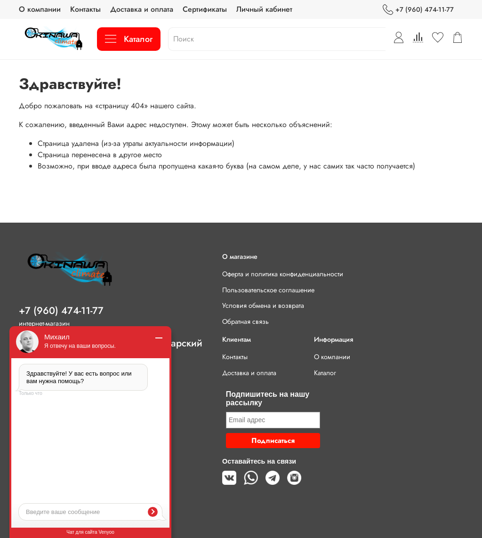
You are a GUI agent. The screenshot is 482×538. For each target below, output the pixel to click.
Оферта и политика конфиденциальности (282, 274)
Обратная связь (245, 321)
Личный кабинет (264, 9)
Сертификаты (205, 9)
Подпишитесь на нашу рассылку (267, 398)
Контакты (85, 9)
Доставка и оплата (141, 9)
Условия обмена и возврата (263, 305)
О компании (40, 9)
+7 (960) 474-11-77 (418, 10)
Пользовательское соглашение (268, 290)
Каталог (129, 39)
